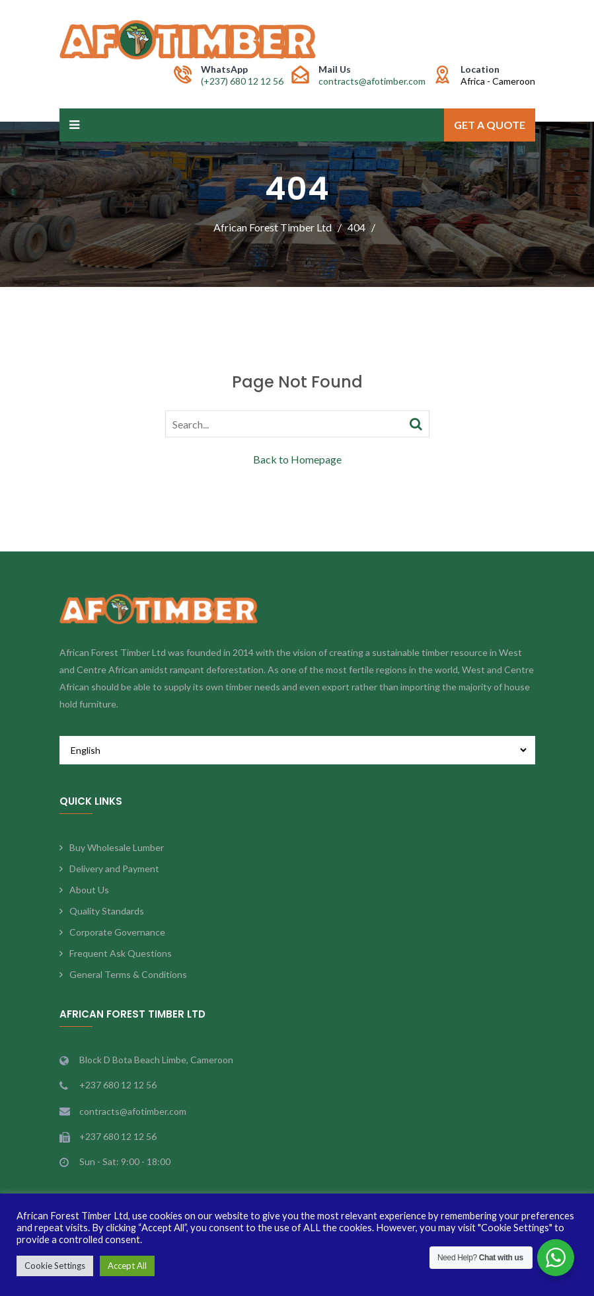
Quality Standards (106, 910)
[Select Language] (297, 750)
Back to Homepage (297, 458)
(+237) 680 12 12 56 (242, 81)
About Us (89, 889)
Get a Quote (489, 124)
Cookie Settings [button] (54, 1265)
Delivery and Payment (114, 868)
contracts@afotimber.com (372, 81)
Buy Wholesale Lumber (116, 847)
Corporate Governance (117, 932)
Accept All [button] (127, 1265)
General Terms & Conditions (128, 974)
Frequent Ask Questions (120, 953)
